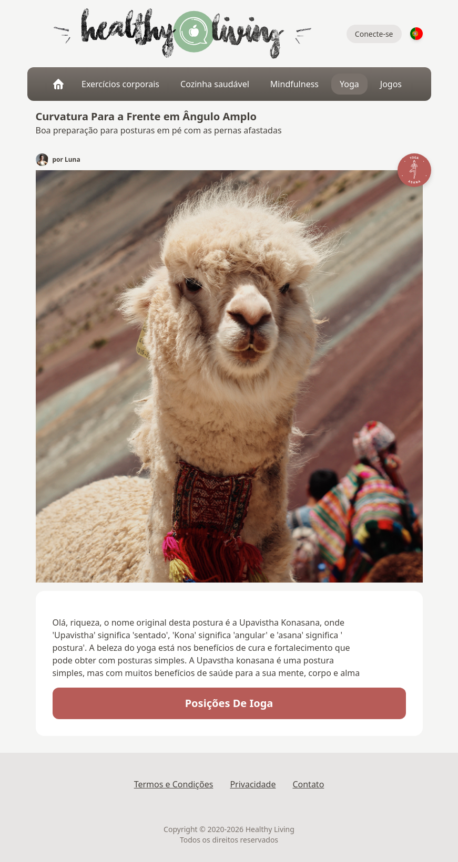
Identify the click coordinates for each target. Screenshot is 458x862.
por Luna (66, 159)
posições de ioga (229, 703)
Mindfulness (294, 84)
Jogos (391, 84)
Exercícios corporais (120, 84)
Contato (308, 784)
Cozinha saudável (214, 84)
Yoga (349, 84)
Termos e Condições (173, 784)
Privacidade (253, 784)
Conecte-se (374, 34)
